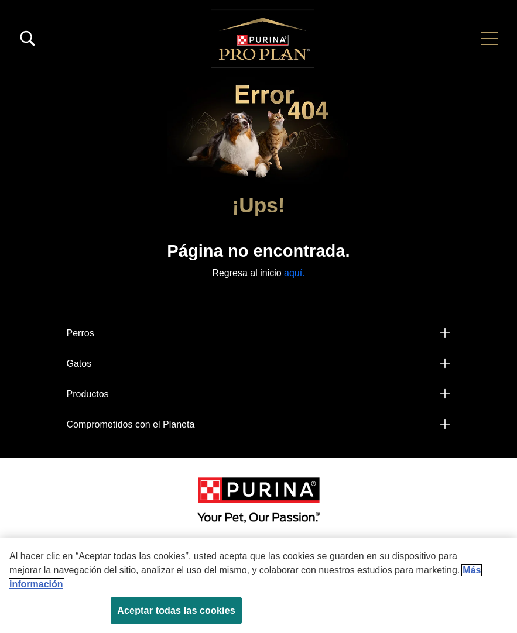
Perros (80, 333)
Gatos (79, 364)
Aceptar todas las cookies (176, 610)
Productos (88, 394)
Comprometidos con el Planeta (131, 424)
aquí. (294, 273)
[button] (489, 39)
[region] (258, 585)
